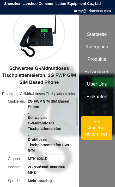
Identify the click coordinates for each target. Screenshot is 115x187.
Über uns (97, 84)
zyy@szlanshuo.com (94, 11)
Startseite (97, 34)
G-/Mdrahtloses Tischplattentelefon (48, 94)
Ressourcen (97, 71)
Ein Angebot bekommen (96, 128)
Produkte (9, 94)
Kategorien (97, 46)
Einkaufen (96, 96)
